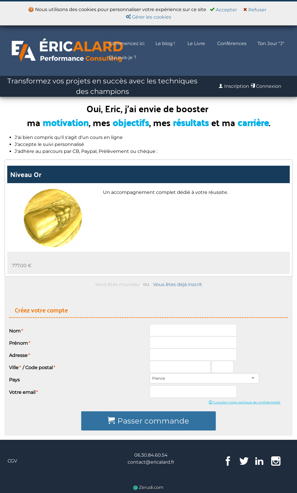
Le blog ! (165, 43)
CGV (12, 461)
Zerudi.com (148, 487)
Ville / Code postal (32, 367)
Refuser (254, 9)
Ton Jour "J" (271, 43)
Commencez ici (126, 43)
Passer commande (148, 420)
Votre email (23, 392)
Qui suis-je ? (122, 57)
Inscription (233, 86)
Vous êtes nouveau (117, 284)
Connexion (265, 86)
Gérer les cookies (148, 17)
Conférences (232, 43)
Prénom (20, 343)
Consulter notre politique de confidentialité (244, 402)
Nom (16, 331)
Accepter (223, 9)
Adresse (19, 355)
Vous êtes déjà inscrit (177, 284)
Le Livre (196, 43)
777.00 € (22, 265)
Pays (14, 380)
